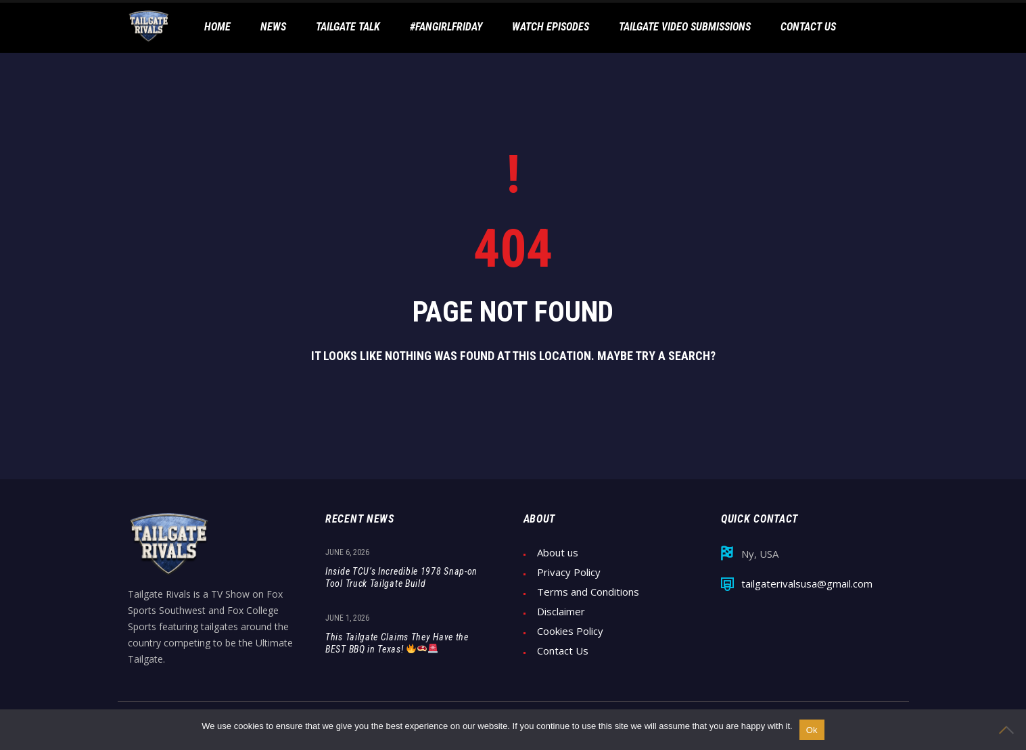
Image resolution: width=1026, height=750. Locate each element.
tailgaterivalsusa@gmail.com (806, 583)
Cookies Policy (570, 631)
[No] (1009, 729)
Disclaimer (561, 611)
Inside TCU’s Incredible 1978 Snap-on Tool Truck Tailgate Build (401, 577)
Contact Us (562, 650)
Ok (812, 730)
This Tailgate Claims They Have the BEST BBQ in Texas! (397, 643)
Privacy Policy (569, 572)
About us (557, 552)
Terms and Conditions (588, 592)
